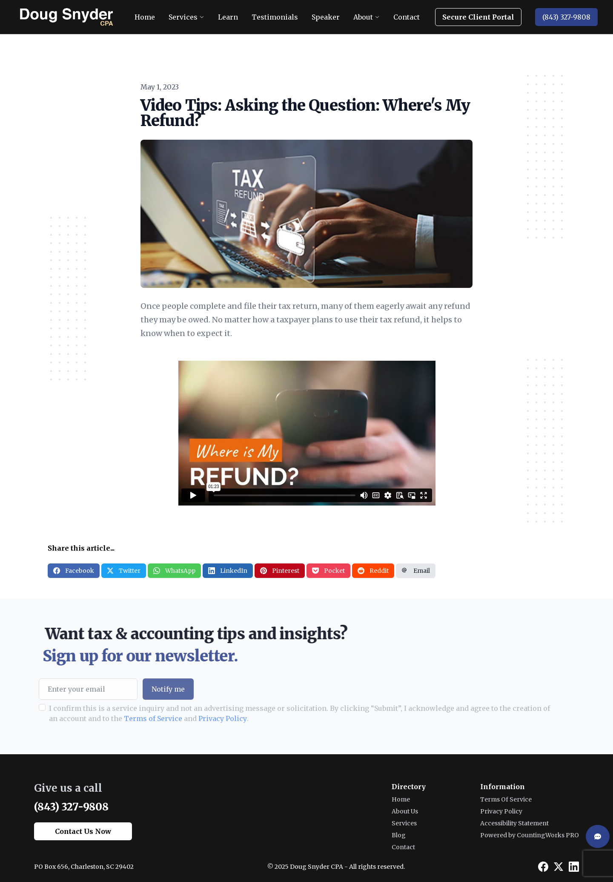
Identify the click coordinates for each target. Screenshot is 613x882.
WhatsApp (174, 571)
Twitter (123, 571)
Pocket (328, 571)
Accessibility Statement (514, 823)
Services (404, 823)
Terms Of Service (506, 799)
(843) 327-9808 (566, 17)
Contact (403, 847)
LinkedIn (227, 571)
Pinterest (279, 571)
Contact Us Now (83, 831)
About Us (405, 811)
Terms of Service (121, 718)
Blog (399, 835)
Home (401, 799)
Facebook (73, 571)
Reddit (373, 571)
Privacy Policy (190, 718)
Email (415, 571)
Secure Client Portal (478, 17)
